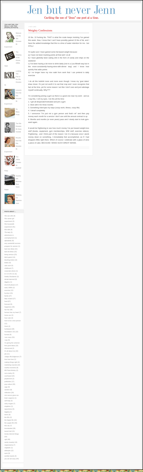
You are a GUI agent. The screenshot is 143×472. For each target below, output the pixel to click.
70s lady (7, 232)
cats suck (7, 265)
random (7, 390)
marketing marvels (10, 365)
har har (6, 309)
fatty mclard (8, 298)
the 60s (6, 417)
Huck (6, 326)
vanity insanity (9, 442)
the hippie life (8, 420)
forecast (7, 304)
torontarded (8, 428)
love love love (9, 359)
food (5, 301)
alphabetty (7, 240)
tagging (6, 412)
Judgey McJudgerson (11, 356)
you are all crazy (10, 459)
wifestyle (7, 450)
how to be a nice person (12, 320)
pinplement (8, 378)
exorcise (7, 290)
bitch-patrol (8, 257)
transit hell (7, 431)
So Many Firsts (17, 112)
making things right (10, 362)
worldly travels (9, 456)
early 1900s (8, 287)
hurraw (6, 334)
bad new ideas (9, 249)
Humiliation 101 (9, 332)
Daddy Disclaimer (10, 276)
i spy (6, 340)
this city (7, 425)
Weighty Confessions (40, 30)
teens (6, 414)
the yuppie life (9, 423)
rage (5, 387)
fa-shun (7, 293)
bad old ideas (9, 251)
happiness (7, 307)
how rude (7, 318)
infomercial (8, 348)
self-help (7, 401)
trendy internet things (11, 434)
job (5, 354)
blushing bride (9, 260)
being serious (9, 254)
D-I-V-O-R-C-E (9, 274)
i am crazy (7, 337)
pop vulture (8, 384)
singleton (7, 406)
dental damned (9, 279)
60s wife (7, 229)
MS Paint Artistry (10, 370)
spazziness (8, 409)
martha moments (10, 367)
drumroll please (9, 285)
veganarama (8, 445)
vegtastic (7, 448)
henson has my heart (11, 312)
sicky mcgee (8, 403)
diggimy (7, 282)
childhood (7, 268)
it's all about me (9, 351)
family (6, 296)
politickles (7, 381)
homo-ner (7, 315)
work (6, 453)
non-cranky (8, 373)
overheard (7, 376)
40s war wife (8, 216)
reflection (7, 392)
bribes (6, 262)
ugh (5, 439)
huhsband (7, 329)
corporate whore (9, 271)
